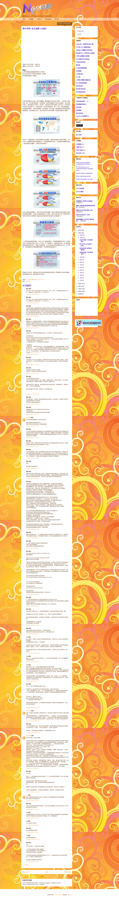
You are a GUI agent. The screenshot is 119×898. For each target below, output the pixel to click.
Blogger (70, 894)
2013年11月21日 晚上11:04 (32, 661)
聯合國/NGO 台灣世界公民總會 (85, 53)
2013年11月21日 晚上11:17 (32, 681)
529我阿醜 (81, 188)
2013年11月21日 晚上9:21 (32, 606)
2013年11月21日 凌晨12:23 (32, 327)
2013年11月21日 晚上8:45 (32, 529)
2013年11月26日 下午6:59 (32, 861)
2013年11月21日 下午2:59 (32, 458)
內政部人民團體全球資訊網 (84, 50)
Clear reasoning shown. (83, 176)
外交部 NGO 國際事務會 (83, 47)
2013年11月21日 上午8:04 (32, 354)
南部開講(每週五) (81, 104)
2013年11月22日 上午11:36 (32, 800)
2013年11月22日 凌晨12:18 (32, 720)
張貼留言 (27, 864)
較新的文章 (25, 872)
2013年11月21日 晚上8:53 (32, 538)
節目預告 (57, 19)
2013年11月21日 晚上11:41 (32, 707)
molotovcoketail (58, 894)
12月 (81, 235)
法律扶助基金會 (80, 62)
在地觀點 (31, 19)
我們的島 (78, 107)
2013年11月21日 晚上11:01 (32, 653)
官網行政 (39, 19)
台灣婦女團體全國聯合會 (83, 80)
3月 (81, 275)
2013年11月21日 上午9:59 (32, 364)
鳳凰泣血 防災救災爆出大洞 (84, 210)
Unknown (28, 710)
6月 (81, 267)
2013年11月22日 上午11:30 (32, 792)
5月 (81, 270)
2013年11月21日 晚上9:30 (32, 625)
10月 (81, 257)
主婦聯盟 (78, 71)
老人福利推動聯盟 (81, 83)
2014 (80, 230)
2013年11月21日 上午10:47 (32, 373)
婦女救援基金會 (80, 92)
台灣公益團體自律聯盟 (82, 56)
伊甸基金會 (79, 74)
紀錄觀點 (78, 110)
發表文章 (80, 31)
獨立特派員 (79, 113)
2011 (80, 286)
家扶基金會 (79, 86)
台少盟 (78, 77)
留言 (79, 34)
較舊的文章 (67, 872)
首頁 (24, 19)
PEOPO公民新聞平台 (82, 116)
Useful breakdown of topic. (84, 179)
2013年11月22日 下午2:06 (32, 809)
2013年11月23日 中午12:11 (32, 839)
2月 (81, 278)
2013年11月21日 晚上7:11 (32, 468)
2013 (80, 233)
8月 (81, 262)
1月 (81, 280)
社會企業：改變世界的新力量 (84, 44)
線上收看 (78, 135)
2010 (80, 288)
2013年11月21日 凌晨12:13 (32, 316)
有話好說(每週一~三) (82, 101)
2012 (80, 283)
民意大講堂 (48, 19)
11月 (81, 237)
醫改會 (78, 65)
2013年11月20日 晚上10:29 (32, 294)
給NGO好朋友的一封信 (83, 214)
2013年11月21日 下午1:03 (32, 414)
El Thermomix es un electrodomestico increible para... (84, 168)
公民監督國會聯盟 (81, 68)
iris (27, 795)
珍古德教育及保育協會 (82, 59)
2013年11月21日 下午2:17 (32, 446)
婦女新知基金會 (80, 89)
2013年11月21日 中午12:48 (32, 394)
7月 (81, 265)
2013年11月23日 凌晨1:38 (32, 825)
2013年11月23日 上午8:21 (32, 832)
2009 (80, 291)
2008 (80, 294)
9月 (81, 260)
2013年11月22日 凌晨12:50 (32, 732)
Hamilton (28, 417)
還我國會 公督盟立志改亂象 (84, 201)
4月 (81, 272)
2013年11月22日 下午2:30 (32, 818)
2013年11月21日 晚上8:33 (32, 478)
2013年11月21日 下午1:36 (32, 437)
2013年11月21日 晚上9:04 (32, 548)
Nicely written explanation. (84, 173)
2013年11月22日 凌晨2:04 (32, 768)
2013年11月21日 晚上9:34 (32, 634)
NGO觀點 (80, 191)
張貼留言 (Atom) (48, 876)
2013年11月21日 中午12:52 (32, 404)
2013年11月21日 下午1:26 (32, 426)
